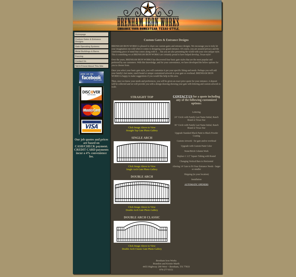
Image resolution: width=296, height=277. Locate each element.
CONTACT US (182, 96)
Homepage (80, 34)
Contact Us (80, 61)
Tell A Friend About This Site (89, 66)
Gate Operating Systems (87, 46)
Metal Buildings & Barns (87, 51)
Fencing (79, 56)
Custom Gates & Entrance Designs (88, 40)
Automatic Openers (196, 184)
